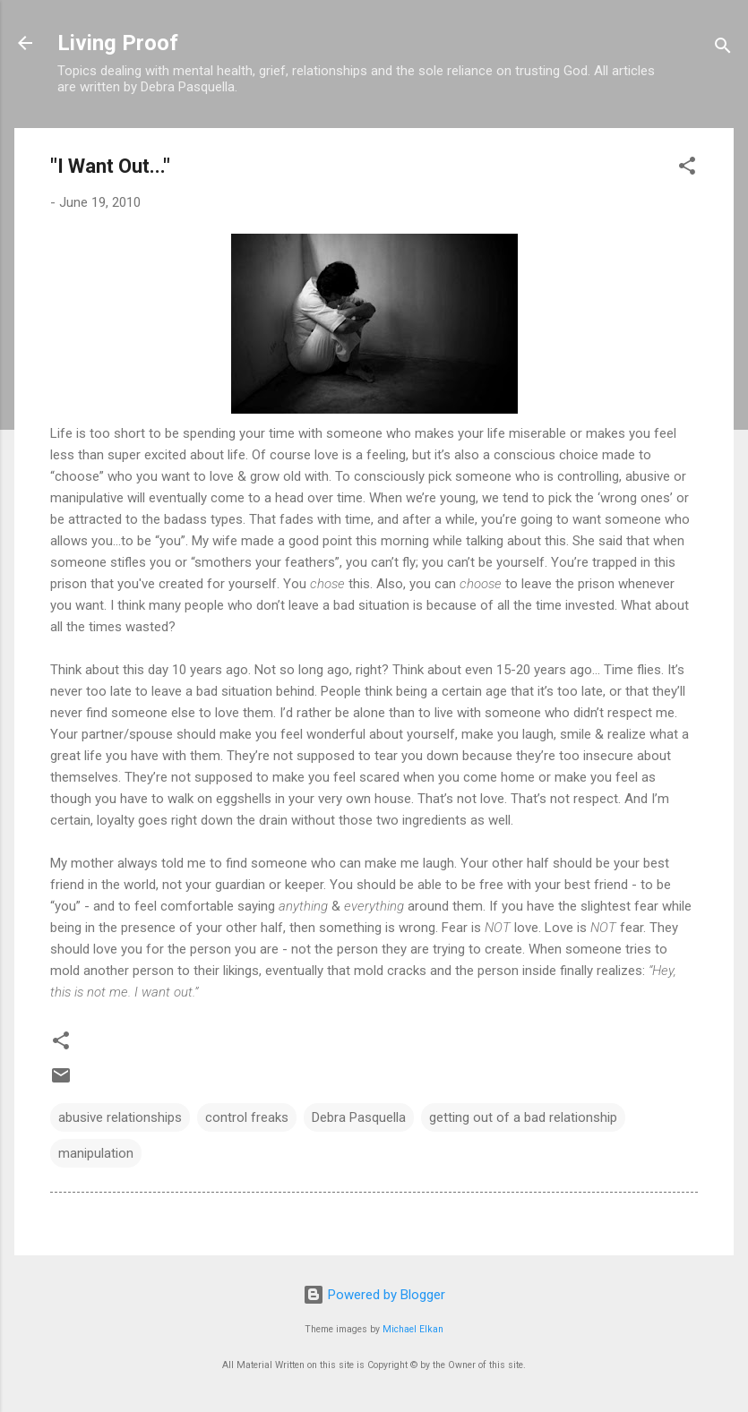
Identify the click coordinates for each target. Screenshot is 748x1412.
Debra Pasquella (359, 1117)
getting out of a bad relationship (523, 1117)
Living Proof (117, 43)
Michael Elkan (413, 1329)
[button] (687, 169)
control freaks (246, 1117)
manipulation (95, 1153)
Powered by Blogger (374, 1295)
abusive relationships (120, 1117)
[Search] (723, 48)
